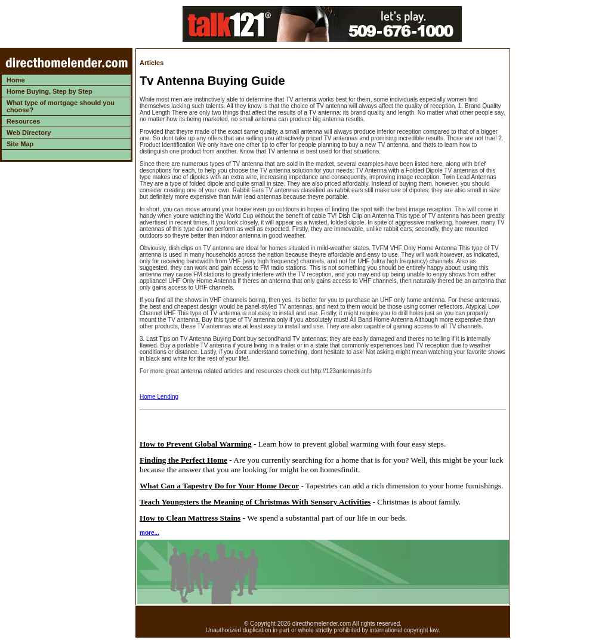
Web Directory (29, 132)
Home (16, 80)
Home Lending (159, 396)
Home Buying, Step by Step (49, 91)
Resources (23, 121)
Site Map (20, 143)
